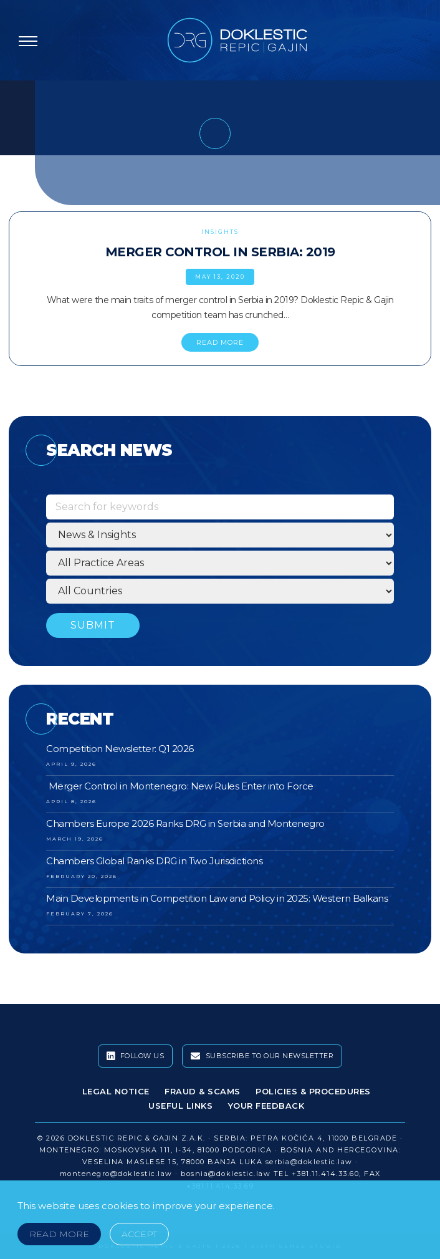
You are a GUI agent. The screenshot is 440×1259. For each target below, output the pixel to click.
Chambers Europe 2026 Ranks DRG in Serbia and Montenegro (185, 823)
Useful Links (180, 1106)
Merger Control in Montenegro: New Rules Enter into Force (179, 786)
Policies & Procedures (313, 1091)
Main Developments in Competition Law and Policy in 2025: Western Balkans (217, 898)
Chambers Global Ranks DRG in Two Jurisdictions (154, 861)
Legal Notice (116, 1091)
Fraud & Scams (203, 1091)
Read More (59, 1234)
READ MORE (220, 342)
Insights (220, 231)
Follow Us (136, 1056)
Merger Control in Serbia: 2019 (220, 251)
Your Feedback (266, 1106)
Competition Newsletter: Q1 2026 (120, 749)
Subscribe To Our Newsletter (262, 1056)
